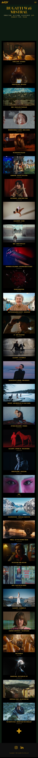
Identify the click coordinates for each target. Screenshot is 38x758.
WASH (25, 17)
